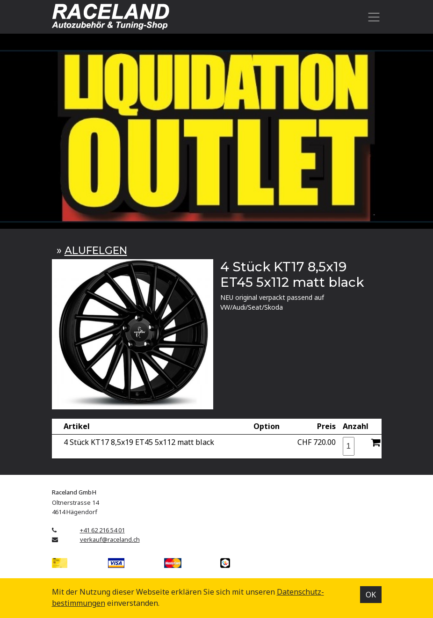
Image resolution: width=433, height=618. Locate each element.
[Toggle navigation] (372, 16)
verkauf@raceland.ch (110, 539)
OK (371, 594)
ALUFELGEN (96, 250)
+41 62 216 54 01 (102, 530)
